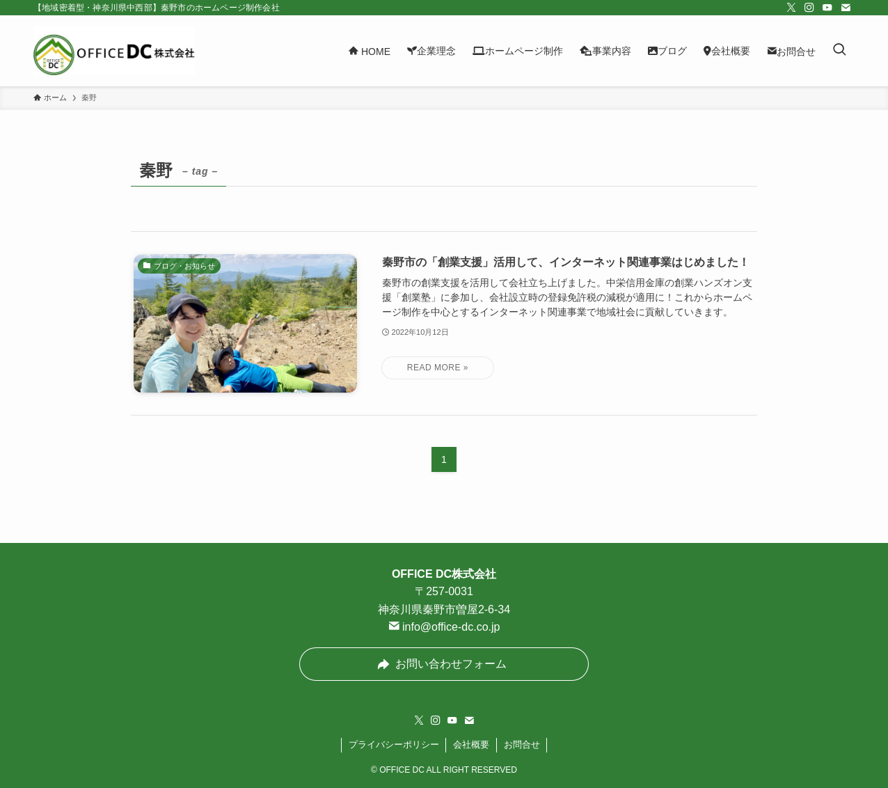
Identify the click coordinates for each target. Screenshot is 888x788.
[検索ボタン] (839, 50)
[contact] (846, 7)
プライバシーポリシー (394, 744)
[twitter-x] (791, 7)
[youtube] (827, 7)
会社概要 (471, 744)
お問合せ (522, 744)
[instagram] (809, 7)
